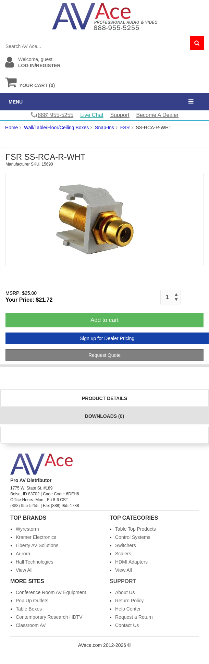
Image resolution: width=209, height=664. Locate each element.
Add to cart (104, 320)
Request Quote (104, 355)
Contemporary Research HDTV (49, 617)
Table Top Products (135, 529)
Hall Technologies (34, 562)
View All (24, 570)
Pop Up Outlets (32, 600)
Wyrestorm (27, 529)
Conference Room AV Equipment (51, 592)
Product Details (104, 398)
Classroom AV (31, 625)
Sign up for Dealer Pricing (107, 338)
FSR (125, 127)
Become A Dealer (157, 115)
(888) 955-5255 (24, 505)
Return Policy (129, 600)
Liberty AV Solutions (37, 545)
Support (120, 115)
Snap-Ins (104, 127)
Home (11, 127)
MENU (16, 102)
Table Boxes (29, 609)
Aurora (23, 553)
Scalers (123, 553)
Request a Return (134, 617)
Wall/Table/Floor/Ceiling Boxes (56, 127)
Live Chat (91, 115)
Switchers (125, 545)
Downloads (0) (104, 416)
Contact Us (127, 625)
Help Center (128, 609)
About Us (125, 592)
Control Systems (132, 537)
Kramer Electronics (36, 537)
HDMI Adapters (131, 562)
